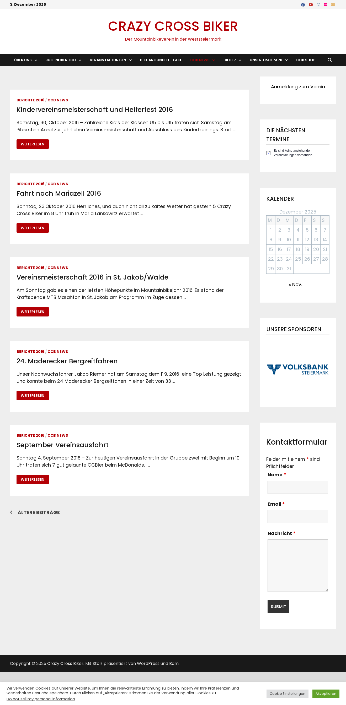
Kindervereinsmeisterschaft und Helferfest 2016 (95, 109)
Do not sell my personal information (41, 699)
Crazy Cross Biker (173, 26)
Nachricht (282, 533)
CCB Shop (306, 60)
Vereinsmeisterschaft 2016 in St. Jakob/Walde (92, 277)
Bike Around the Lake (161, 60)
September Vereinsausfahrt (63, 445)
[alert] (297, 153)
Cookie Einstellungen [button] (287, 693)
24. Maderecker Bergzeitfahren (67, 361)
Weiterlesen (34, 144)
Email (276, 504)
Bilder (229, 60)
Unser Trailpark (266, 60)
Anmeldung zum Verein (298, 86)
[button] (297, 369)
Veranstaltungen (108, 60)
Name (277, 474)
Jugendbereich (61, 60)
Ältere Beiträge (39, 512)
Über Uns (23, 60)
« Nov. (295, 284)
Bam (174, 663)
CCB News (200, 60)
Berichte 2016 (30, 100)
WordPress (148, 663)
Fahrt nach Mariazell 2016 (59, 193)
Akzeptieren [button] (326, 693)
